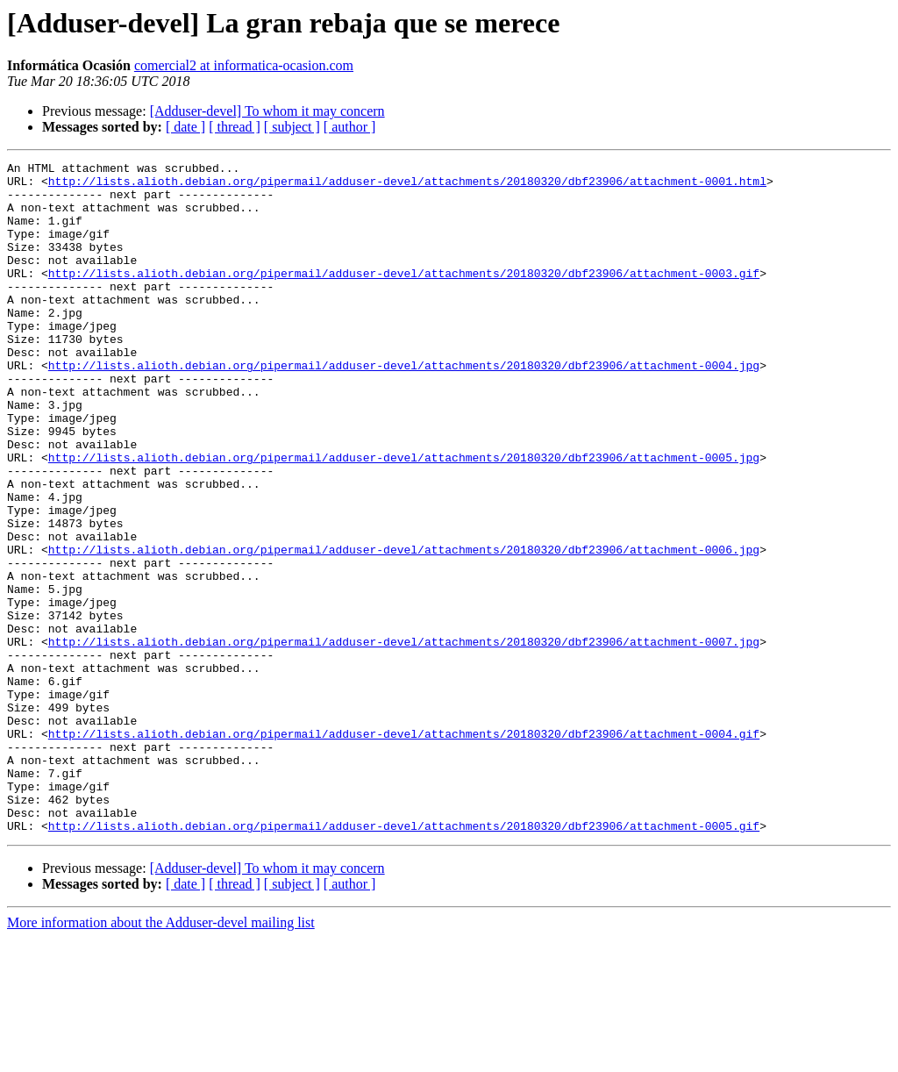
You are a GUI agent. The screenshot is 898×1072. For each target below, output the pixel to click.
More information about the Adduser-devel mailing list (161, 1056)
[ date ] (185, 126)
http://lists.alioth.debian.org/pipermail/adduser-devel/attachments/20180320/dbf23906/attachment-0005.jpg (403, 517)
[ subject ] (292, 126)
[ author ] (350, 126)
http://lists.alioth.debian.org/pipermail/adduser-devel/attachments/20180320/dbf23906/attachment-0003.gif (403, 296)
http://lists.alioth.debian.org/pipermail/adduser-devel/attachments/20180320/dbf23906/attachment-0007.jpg (403, 739)
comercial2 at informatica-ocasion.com (243, 65)
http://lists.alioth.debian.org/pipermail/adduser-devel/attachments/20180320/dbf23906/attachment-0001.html (407, 186)
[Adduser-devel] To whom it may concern (267, 111)
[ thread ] (234, 126)
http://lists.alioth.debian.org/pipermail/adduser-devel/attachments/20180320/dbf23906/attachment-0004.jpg (403, 407)
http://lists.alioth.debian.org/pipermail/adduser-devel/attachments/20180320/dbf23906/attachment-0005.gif (403, 960)
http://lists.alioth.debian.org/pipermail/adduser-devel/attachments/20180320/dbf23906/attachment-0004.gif (403, 849)
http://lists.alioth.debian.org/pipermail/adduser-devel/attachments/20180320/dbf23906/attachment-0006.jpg (403, 628)
